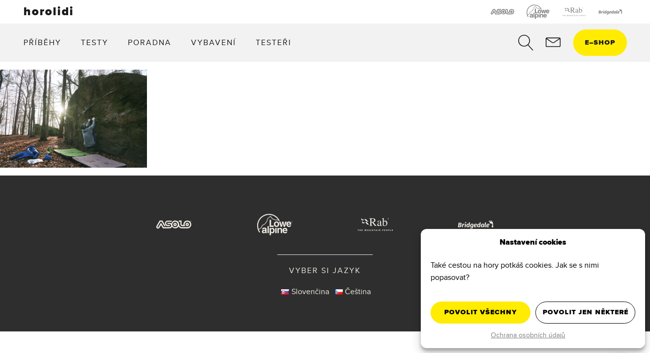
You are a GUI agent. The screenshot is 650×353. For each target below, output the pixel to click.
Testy (94, 42)
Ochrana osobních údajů (528, 335)
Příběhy (42, 42)
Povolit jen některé (585, 312)
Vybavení (213, 42)
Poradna (149, 42)
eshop (600, 42)
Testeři (273, 42)
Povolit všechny (480, 312)
